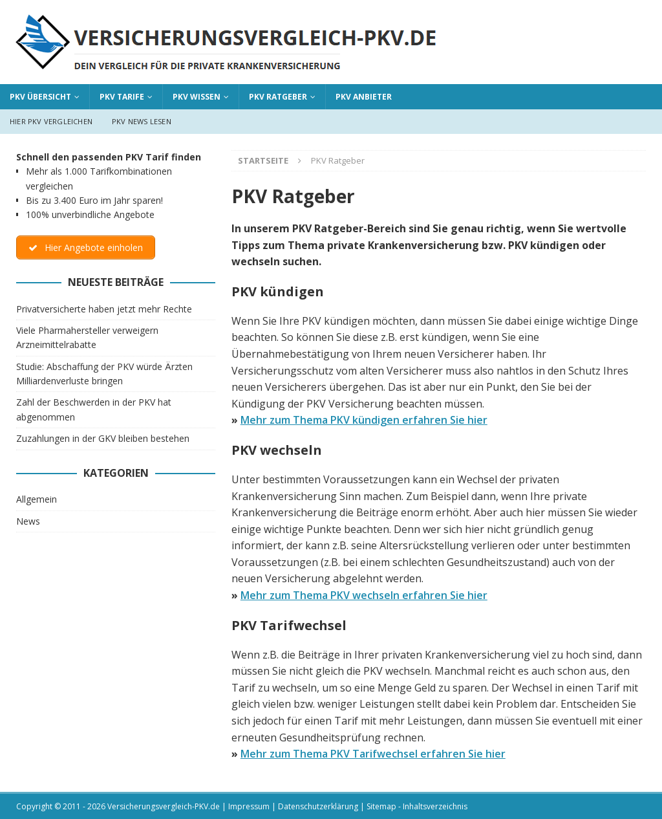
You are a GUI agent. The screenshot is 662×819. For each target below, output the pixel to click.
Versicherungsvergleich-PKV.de (163, 806)
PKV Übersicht (40, 96)
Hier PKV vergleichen (51, 121)
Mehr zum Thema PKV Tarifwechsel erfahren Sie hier (373, 754)
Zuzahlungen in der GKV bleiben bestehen (102, 438)
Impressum (249, 806)
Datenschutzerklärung (318, 806)
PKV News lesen (141, 121)
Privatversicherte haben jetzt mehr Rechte (104, 309)
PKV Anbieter (364, 96)
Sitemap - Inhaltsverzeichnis (417, 806)
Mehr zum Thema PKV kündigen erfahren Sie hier (363, 420)
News (28, 521)
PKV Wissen (196, 96)
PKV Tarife (122, 96)
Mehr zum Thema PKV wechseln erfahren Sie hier (363, 595)
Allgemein (36, 499)
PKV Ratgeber (278, 96)
